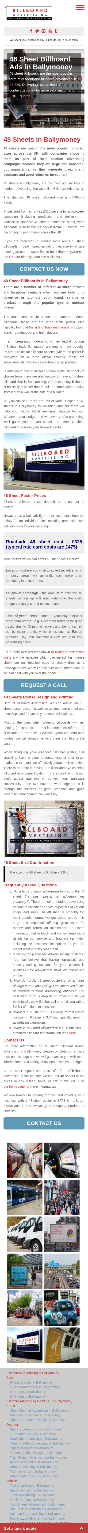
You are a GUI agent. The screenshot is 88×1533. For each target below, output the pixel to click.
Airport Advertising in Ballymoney (34, 1462)
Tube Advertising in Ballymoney (33, 1434)
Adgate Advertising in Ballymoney (34, 1476)
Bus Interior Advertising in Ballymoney (37, 1514)
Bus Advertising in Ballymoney (32, 1490)
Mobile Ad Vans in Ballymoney (32, 1500)
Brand (10, 1406)
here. (73, 1033)
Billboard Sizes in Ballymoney (31, 1382)
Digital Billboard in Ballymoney (32, 1448)
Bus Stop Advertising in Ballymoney (35, 1429)
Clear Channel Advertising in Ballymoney (39, 1410)
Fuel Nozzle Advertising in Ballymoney (37, 1518)
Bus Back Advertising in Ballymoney (36, 1509)
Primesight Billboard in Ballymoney (35, 1415)
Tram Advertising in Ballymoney (33, 1471)
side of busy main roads (51, 327)
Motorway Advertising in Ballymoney (36, 1453)
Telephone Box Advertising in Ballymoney (40, 1443)
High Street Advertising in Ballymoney (37, 1420)
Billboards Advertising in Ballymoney (32, 1373)
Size (9, 1378)
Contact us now (44, 269)
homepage (17, 1086)
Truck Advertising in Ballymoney (33, 1495)
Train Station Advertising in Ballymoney (38, 1457)
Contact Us (44, 1123)
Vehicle (11, 1481)
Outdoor (12, 1424)
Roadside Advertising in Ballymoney (36, 1439)
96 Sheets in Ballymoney (28, 1396)
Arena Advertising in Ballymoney (33, 1467)
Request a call (44, 685)
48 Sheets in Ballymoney (28, 1392)
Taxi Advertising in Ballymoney (32, 1485)
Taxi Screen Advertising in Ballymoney (37, 1504)
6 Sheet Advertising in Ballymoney (35, 1387)
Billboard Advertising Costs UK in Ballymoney (39, 1401)
